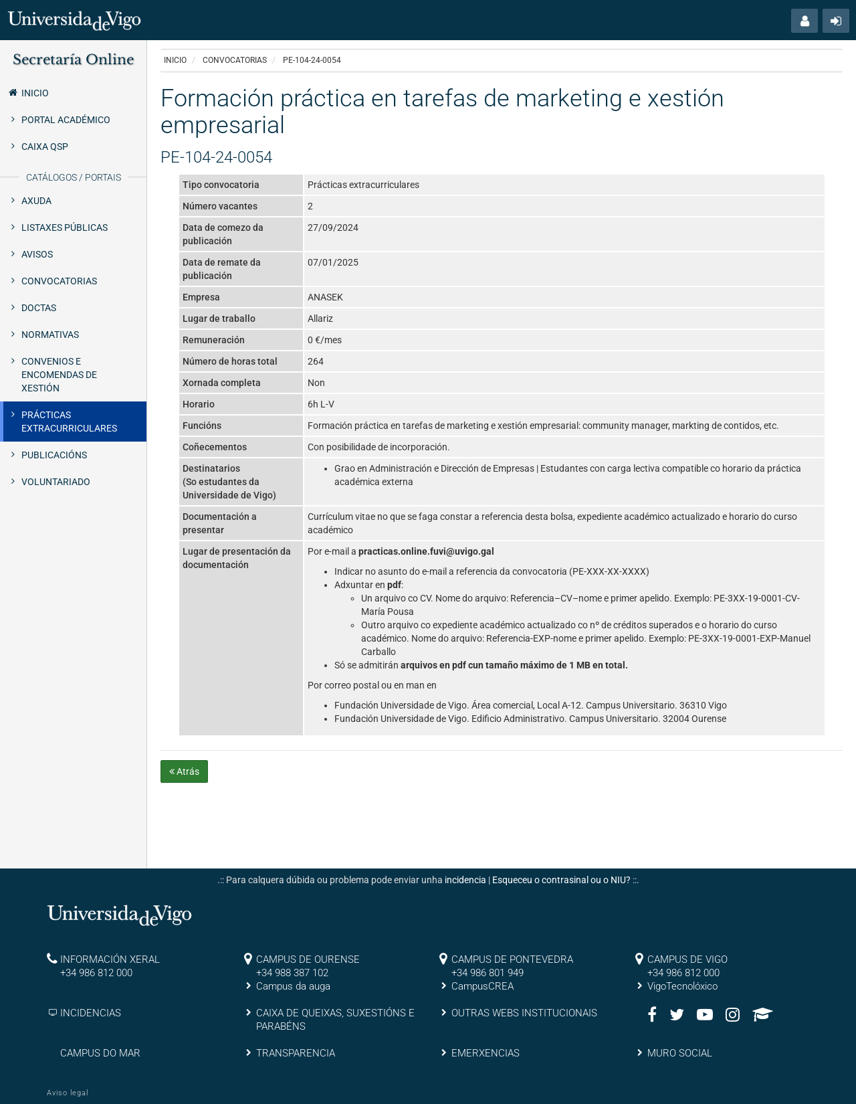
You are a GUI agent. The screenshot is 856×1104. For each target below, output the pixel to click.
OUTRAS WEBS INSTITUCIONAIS (524, 1013)
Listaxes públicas (64, 227)
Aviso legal (67, 1093)
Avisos (37, 254)
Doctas (38, 307)
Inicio (28, 92)
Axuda (36, 200)
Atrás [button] (184, 771)
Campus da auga (293, 986)
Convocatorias (59, 281)
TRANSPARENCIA (295, 1053)
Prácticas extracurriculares (69, 421)
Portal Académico (65, 119)
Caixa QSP (44, 146)
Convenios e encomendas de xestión (59, 374)
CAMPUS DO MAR (100, 1053)
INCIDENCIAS (90, 1013)
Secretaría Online (73, 60)
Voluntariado (55, 481)
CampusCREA (482, 986)
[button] (804, 21)
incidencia (465, 880)
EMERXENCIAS (485, 1053)
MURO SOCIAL (679, 1053)
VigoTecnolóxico (682, 986)
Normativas (50, 334)
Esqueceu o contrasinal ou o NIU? (561, 880)
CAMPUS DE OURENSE (308, 959)
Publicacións (54, 455)
